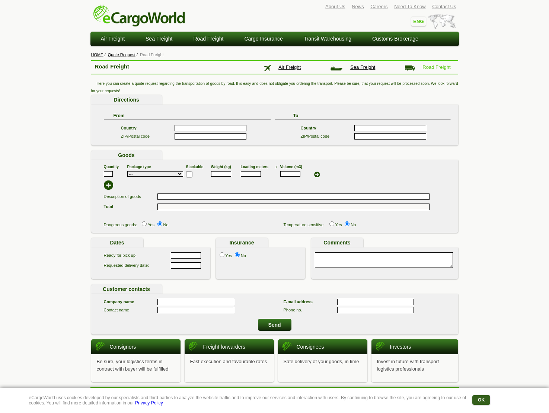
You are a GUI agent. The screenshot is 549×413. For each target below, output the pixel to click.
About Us (335, 6)
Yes (151, 224)
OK (481, 400)
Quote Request (121, 54)
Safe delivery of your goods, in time (321, 361)
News (358, 6)
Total (108, 206)
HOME (97, 54)
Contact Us (444, 6)
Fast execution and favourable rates (228, 361)
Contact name (116, 310)
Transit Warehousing (327, 39)
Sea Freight (159, 39)
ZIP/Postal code (135, 136)
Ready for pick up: (120, 255)
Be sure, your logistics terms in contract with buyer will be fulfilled (133, 365)
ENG (418, 21)
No (165, 224)
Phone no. (293, 310)
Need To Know (409, 6)
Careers (378, 6)
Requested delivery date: (126, 265)
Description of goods (122, 196)
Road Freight (208, 39)
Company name (119, 302)
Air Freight (113, 39)
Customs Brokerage (395, 39)
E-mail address (298, 302)
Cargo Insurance (263, 39)
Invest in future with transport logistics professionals (408, 365)
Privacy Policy (149, 403)
